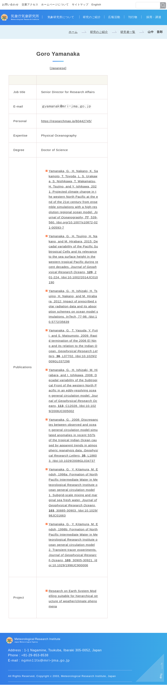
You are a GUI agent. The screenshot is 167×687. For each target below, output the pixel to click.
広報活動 (114, 17)
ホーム (73, 31)
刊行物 (132, 17)
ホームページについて (55, 4)
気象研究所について (61, 17)
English (96, 4)
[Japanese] (58, 68)
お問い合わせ (10, 4)
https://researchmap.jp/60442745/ (66, 121)
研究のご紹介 (92, 17)
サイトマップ (80, 4)
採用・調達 (153, 17)
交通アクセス (30, 4)
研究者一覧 (127, 31)
